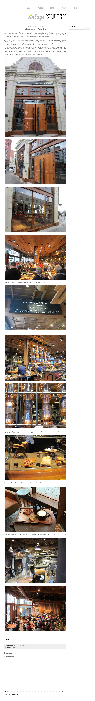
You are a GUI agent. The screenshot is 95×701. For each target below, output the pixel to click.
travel (15, 647)
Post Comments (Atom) (14, 694)
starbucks (12, 647)
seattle (8, 647)
